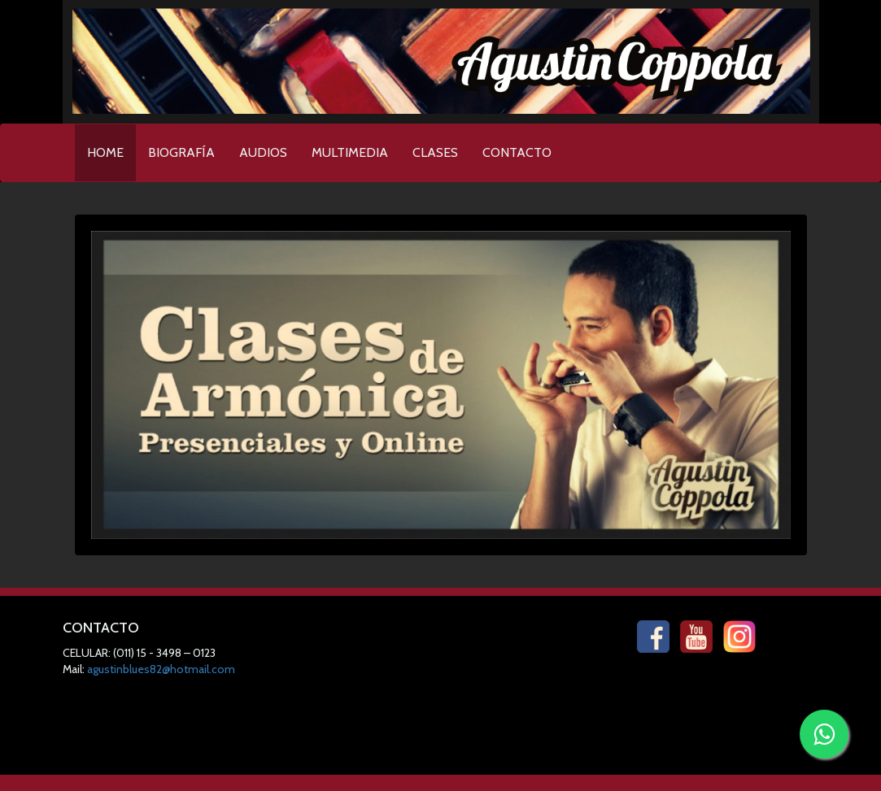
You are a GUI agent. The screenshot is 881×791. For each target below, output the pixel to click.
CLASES (435, 152)
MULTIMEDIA (350, 152)
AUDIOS (263, 152)
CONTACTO (517, 152)
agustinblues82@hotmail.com (161, 669)
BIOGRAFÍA (181, 152)
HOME (111, 148)
